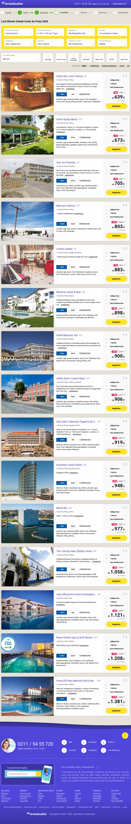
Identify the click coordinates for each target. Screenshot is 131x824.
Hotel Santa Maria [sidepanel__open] (66, 119)
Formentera (6, 798)
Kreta (40, 793)
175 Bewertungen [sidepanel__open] (85, 699)
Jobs (125, 807)
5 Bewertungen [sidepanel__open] (84, 94)
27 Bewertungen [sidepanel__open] (85, 483)
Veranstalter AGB (85, 807)
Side (76, 796)
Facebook (88, 742)
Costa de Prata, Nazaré (65, 296)
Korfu (40, 798)
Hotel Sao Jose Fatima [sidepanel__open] (69, 76)
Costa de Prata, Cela (64, 598)
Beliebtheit (94, 66)
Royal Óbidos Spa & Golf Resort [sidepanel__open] (74, 637)
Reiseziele (44, 13)
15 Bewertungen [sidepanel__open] (85, 655)
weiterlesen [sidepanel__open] (70, 89)
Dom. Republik (117, 801)
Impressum (105, 807)
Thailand (114, 798)
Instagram (89, 750)
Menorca (5, 801)
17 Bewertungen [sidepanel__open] (85, 439)
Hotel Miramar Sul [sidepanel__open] (67, 335)
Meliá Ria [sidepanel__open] (61, 508)
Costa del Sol (61, 801)
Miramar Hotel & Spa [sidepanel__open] (68, 292)
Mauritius (97, 793)
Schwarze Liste (30, 807)
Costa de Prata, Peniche (65, 166)
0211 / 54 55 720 (91, 4)
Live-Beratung (110, 750)
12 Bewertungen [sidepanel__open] (85, 137)
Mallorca (4, 793)
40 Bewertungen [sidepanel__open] (85, 310)
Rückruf (107, 742)
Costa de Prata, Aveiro (64, 512)
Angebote (116, 106)
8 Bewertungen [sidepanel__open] (84, 396)
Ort (128, 66)
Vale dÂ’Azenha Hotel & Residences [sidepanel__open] (77, 594)
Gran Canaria (25, 793)
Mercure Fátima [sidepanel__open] (65, 205)
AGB (97, 807)
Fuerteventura (25, 796)
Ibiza (3, 796)
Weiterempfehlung (109, 66)
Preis (84, 66)
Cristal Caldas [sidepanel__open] (64, 248)
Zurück (8, 13)
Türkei (77, 791)
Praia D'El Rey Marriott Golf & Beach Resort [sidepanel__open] (81, 680)
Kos (39, 801)
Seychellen (97, 796)
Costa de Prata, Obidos (65, 555)
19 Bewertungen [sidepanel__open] (85, 180)
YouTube (69, 750)
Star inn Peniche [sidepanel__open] (65, 162)
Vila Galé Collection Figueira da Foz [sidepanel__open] (77, 421)
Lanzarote (24, 801)
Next (51, 92)
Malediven (97, 798)
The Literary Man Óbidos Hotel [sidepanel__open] (74, 551)
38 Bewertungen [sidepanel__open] (85, 526)
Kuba (113, 796)
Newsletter (71, 807)
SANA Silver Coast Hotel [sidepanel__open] (70, 378)
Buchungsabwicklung (13, 807)
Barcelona (60, 793)
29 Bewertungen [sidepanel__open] (85, 353)
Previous (4, 92)
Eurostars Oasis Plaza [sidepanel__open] (69, 464)
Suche (25, 13)
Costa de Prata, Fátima (65, 80)
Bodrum (78, 798)
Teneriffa (23, 798)
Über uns (116, 807)
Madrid (59, 796)
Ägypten (96, 801)
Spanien (59, 791)
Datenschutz (44, 807)
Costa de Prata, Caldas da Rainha (68, 253)
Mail (67, 742)
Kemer (77, 801)
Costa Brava (61, 798)
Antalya (78, 793)
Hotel (122, 66)
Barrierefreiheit (58, 807)
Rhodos (41, 796)
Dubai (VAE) (116, 793)
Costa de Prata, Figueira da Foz (68, 425)
